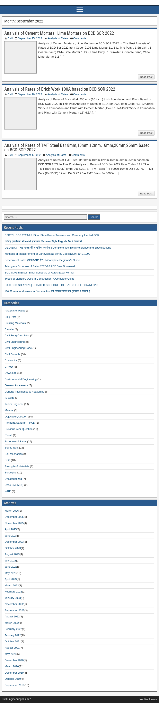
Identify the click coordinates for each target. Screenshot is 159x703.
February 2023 (13, 591)
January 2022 (13, 635)
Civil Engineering (15, 341)
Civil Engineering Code (18, 347)
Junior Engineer (14, 404)
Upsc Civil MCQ (14, 485)
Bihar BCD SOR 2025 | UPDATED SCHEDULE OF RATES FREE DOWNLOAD (51, 285)
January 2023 (13, 597)
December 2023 (14, 541)
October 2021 (13, 641)
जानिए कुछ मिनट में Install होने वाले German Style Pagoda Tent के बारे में (43, 241)
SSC (7, 460)
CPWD (9, 366)
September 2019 (14, 685)
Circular (9, 329)
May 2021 (10, 653)
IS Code (9, 397)
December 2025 (14, 516)
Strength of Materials (17, 466)
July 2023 (10, 560)
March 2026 (12, 510)
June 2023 (11, 566)
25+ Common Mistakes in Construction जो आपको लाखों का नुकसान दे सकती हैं (47, 291)
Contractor (11, 360)
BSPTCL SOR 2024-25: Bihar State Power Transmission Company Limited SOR (52, 235)
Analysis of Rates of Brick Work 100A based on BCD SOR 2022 (59, 89)
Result (8, 435)
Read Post (146, 76)
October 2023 (13, 548)
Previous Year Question (19, 429)
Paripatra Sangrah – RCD (20, 422)
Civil (10, 38)
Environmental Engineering (21, 379)
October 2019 (13, 678)
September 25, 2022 (30, 38)
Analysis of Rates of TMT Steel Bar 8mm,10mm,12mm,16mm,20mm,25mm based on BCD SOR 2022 (77, 147)
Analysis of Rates (57, 38)
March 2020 (12, 666)
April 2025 (11, 529)
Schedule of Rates (15, 441)
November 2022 (14, 604)
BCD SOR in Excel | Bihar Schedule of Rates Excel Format (39, 272)
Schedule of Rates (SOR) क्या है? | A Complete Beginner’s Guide (42, 260)
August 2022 (12, 616)
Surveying (11, 472)
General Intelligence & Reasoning (24, 391)
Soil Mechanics (14, 453)
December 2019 (14, 672)
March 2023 (12, 585)
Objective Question (16, 416)
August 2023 (12, 554)
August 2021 (12, 647)
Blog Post (10, 316)
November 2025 (14, 523)
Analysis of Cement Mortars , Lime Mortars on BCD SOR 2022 (59, 33)
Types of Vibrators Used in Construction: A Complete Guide (39, 278)
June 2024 (11, 535)
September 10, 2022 (30, 94)
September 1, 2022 (29, 154)
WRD (8, 491)
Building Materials (15, 323)
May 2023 (10, 573)
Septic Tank (11, 447)
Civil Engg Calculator (17, 335)
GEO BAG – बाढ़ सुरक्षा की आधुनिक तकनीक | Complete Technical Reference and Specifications (58, 247)
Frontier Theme (148, 699)
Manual (9, 410)
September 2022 (14, 610)
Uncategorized (13, 478)
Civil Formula (12, 354)
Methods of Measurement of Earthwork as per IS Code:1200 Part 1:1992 (47, 253)
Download (11, 372)
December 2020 (14, 660)
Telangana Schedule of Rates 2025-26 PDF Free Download (40, 266)
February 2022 (13, 628)
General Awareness (16, 385)
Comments (79, 38)
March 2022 (12, 622)
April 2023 (11, 579)
